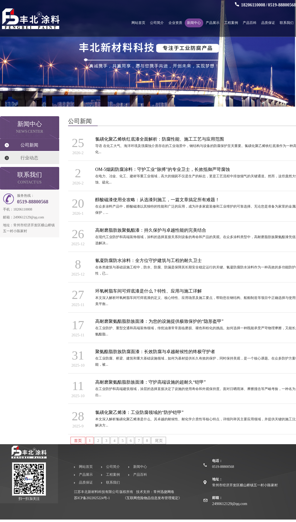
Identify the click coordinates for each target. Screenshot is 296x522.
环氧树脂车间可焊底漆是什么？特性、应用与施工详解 (148, 291)
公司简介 (157, 23)
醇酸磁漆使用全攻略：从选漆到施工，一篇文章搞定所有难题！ (157, 199)
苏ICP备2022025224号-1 (92, 498)
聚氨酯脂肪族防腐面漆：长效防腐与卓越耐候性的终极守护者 (155, 351)
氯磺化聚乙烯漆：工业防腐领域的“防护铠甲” (139, 412)
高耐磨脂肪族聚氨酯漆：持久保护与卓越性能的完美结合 (150, 230)
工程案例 (231, 23)
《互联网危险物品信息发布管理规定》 (152, 498)
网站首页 (138, 23)
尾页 (159, 441)
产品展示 (213, 23)
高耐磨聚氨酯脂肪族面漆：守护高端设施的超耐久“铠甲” (150, 382)
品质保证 (268, 23)
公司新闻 (29, 145)
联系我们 (287, 23)
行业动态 (29, 157)
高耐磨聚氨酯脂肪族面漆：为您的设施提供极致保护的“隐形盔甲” (159, 321)
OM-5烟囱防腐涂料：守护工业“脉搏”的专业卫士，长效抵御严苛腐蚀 (162, 169)
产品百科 (250, 23)
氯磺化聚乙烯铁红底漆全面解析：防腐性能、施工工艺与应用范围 (159, 139)
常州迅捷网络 (163, 492)
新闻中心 (194, 23)
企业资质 (175, 23)
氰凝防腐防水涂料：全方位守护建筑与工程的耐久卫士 (148, 260)
